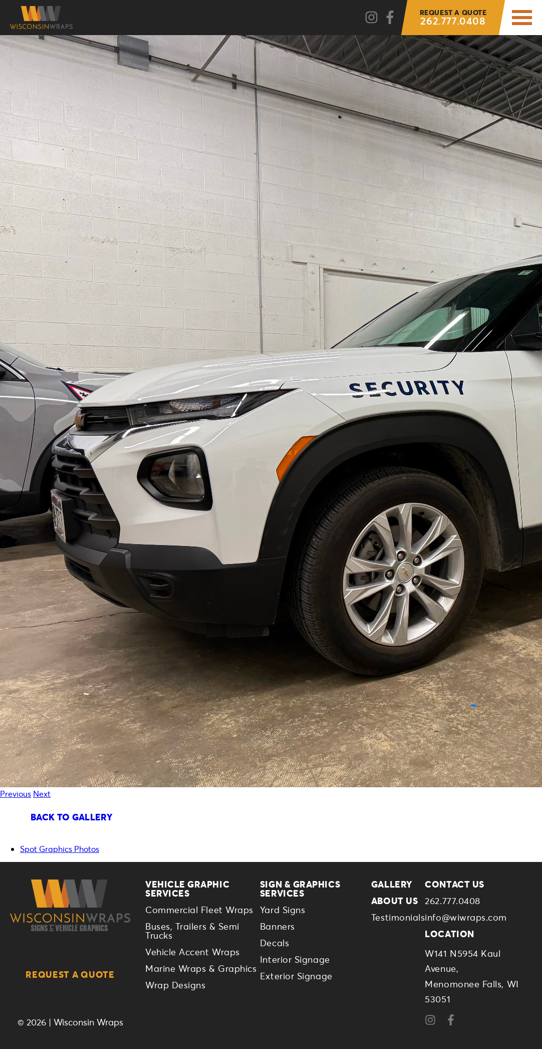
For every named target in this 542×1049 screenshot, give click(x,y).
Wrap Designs (175, 985)
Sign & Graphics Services (300, 888)
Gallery (391, 884)
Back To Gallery (71, 817)
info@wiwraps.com (466, 917)
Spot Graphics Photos (59, 848)
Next (42, 793)
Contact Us (454, 884)
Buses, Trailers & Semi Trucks (192, 930)
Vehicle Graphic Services (187, 888)
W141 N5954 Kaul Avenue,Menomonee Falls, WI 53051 (471, 976)
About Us (394, 901)
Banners (277, 926)
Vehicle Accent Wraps (192, 952)
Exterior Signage (296, 976)
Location (449, 934)
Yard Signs (282, 910)
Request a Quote (70, 974)
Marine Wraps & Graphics (200, 968)
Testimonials (398, 917)
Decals (274, 943)
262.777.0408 (453, 18)
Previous (15, 793)
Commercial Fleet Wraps (199, 910)
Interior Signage (295, 959)
